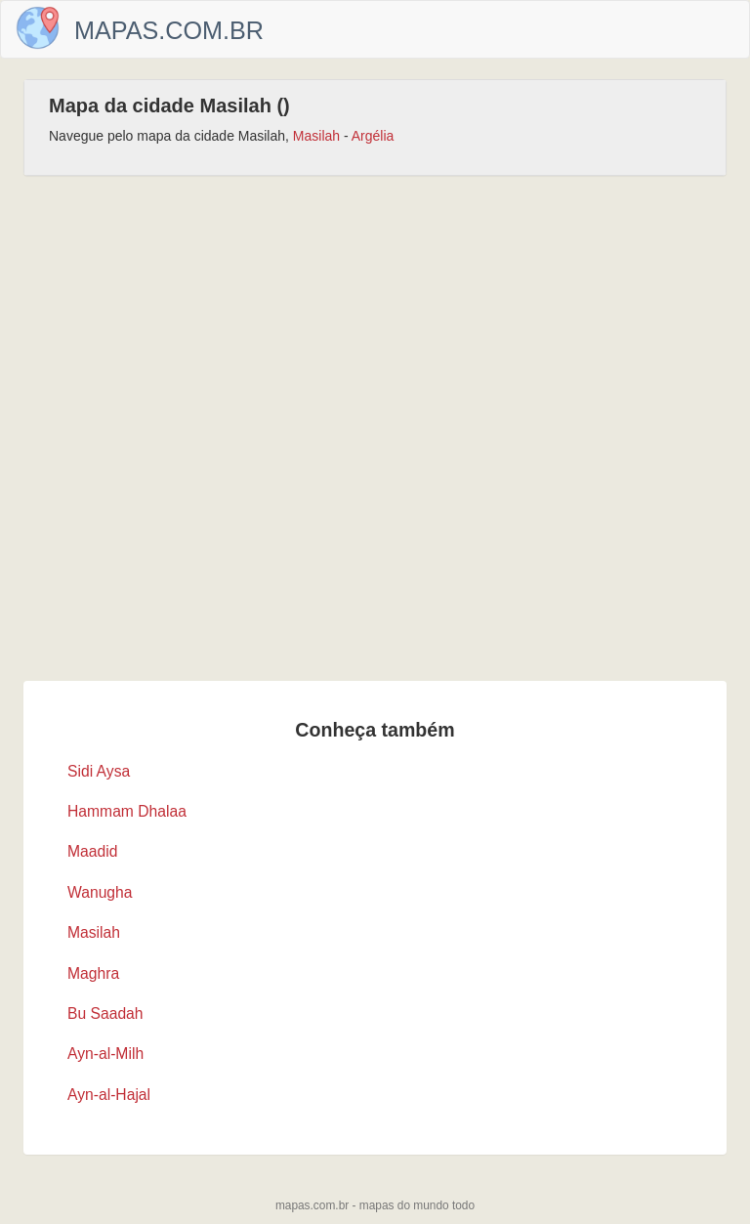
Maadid (92, 851)
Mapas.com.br (169, 30)
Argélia (373, 136)
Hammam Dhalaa (127, 811)
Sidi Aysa (98, 771)
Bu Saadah (105, 1013)
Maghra (93, 973)
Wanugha (100, 892)
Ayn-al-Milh (105, 1053)
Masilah (316, 136)
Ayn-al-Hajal (108, 1094)
